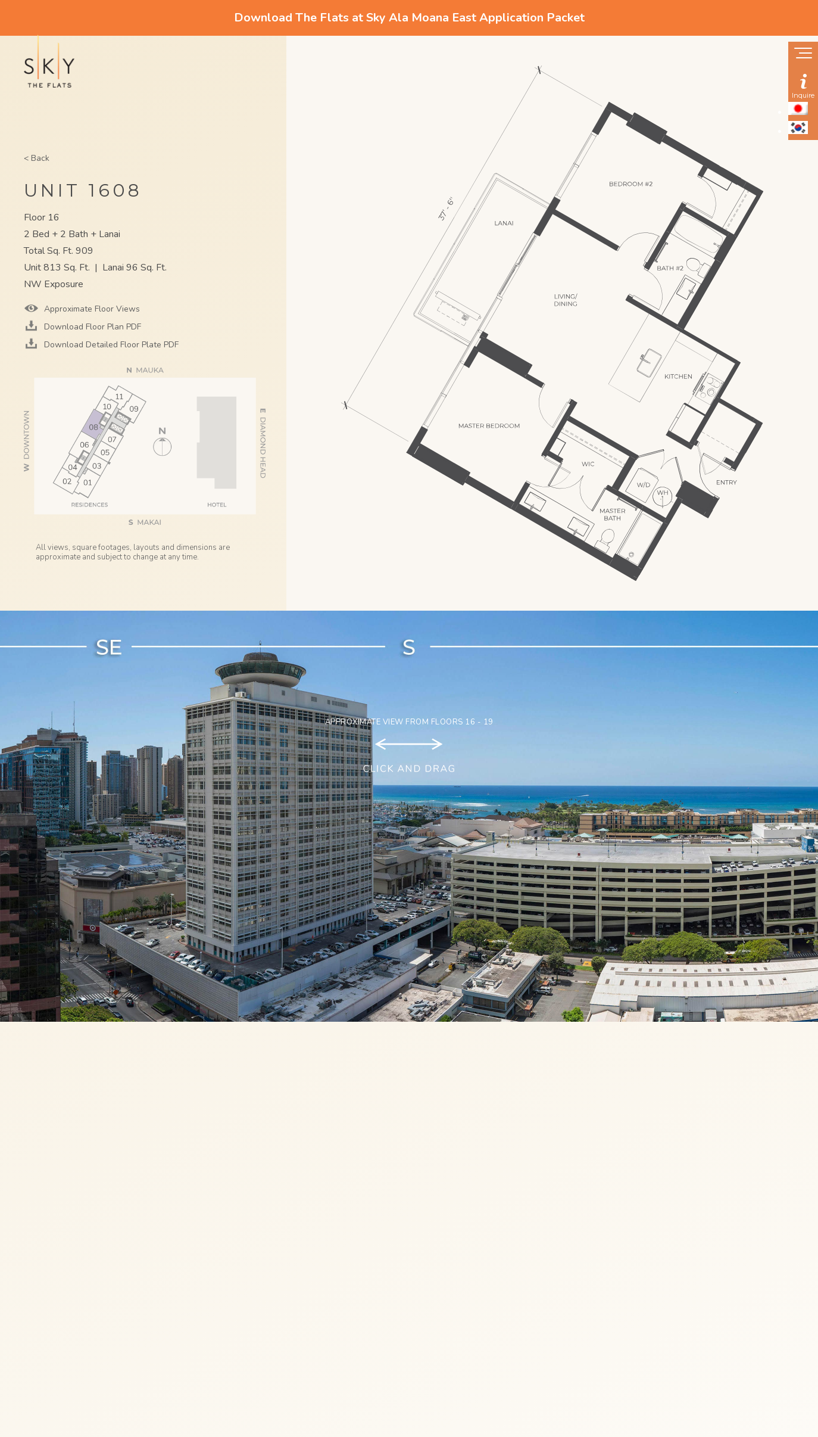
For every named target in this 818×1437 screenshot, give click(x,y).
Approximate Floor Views (91, 309)
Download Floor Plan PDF (91, 326)
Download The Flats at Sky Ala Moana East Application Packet (409, 18)
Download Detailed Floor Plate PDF (110, 344)
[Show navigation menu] (803, 54)
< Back (36, 158)
